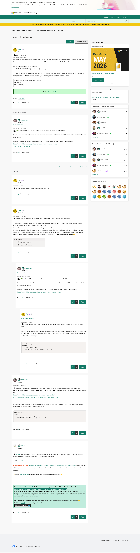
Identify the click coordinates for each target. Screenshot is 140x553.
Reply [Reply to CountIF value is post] (82, 102)
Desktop (61, 30)
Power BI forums (18, 30)
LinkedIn (23, 461)
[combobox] (107, 21)
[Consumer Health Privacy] (34, 547)
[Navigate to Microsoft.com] (16, 13)
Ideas (56, 12)
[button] (70, 41)
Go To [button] (124, 17)
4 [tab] (110, 84)
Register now (15, 7)
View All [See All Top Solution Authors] (95, 137)
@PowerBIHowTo (29, 488)
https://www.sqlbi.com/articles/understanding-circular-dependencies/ (33, 395)
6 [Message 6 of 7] (26, 363)
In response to (18, 124)
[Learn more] (98, 80)
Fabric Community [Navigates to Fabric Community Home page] (30, 13)
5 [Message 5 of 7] (18, 152)
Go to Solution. (52, 91)
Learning (79, 12)
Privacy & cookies (105, 541)
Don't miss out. (105, 24)
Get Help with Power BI (46, 30)
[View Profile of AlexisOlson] (24, 120)
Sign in (112, 17)
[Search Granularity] (78, 21)
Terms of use (115, 541)
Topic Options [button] (81, 41)
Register (106, 17)
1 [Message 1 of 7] (18, 102)
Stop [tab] (112, 84)
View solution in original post (22, 146)
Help (118, 17)
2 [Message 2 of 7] (18, 513)
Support (86, 12)
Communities (64, 12)
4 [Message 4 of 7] (18, 252)
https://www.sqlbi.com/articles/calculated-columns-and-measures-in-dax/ (35, 144)
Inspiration (49, 12)
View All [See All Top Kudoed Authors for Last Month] (95, 175)
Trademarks (124, 541)
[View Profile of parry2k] (23, 446)
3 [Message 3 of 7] (18, 430)
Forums (41, 12)
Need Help (21, 98)
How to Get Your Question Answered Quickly (105, 97)
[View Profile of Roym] (19, 49)
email (23, 504)
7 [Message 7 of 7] (18, 194)
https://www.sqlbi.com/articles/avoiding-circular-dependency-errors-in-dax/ (35, 398)
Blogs (72, 12)
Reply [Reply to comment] (82, 156)
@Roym (18, 455)
